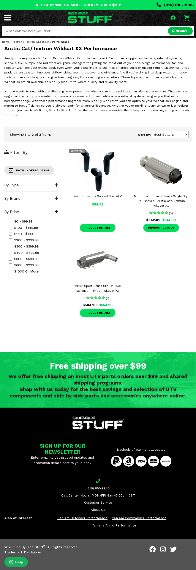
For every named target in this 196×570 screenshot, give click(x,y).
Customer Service (98, 503)
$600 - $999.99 (24, 265)
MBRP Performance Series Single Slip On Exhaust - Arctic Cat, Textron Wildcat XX (161, 200)
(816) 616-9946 (175, 5)
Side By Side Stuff (29, 547)
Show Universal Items (29, 170)
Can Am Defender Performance (82, 518)
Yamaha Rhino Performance (114, 525)
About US (98, 510)
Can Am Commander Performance (139, 518)
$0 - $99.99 (21, 221)
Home (6, 41)
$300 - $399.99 (24, 246)
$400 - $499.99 (24, 253)
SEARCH (180, 31)
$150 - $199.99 (23, 234)
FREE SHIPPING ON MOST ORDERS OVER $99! (77, 5)
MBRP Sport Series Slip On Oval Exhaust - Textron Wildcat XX (97, 288)
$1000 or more (24, 271)
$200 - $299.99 (24, 240)
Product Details (98, 227)
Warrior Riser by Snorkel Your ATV (97, 196)
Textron (17, 41)
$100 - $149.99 (23, 228)
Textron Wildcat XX (37, 41)
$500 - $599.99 (24, 259)
